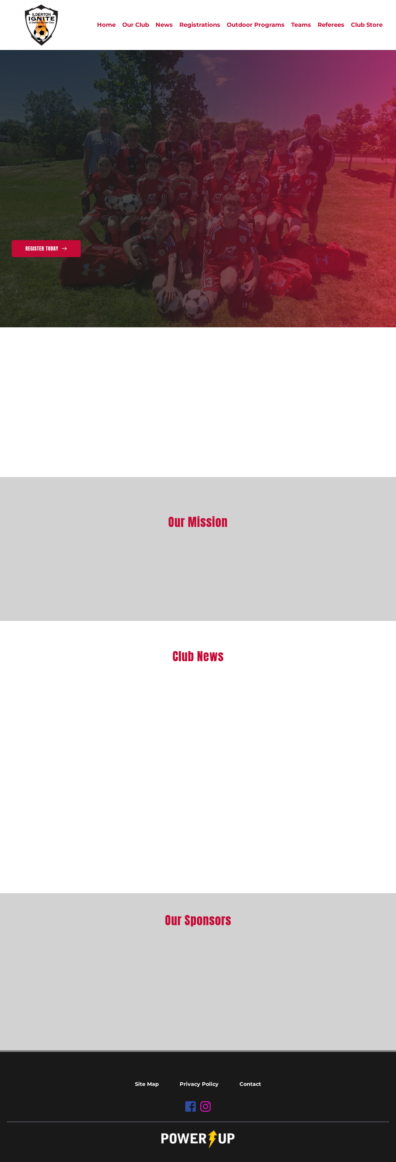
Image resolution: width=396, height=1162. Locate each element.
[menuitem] (106, 25)
